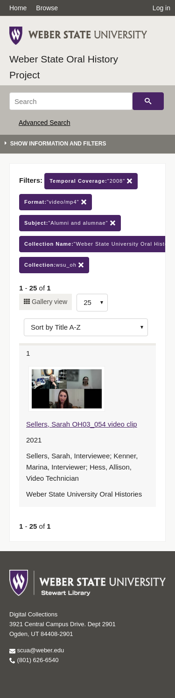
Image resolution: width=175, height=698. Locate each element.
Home (18, 8)
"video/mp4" (55, 202)
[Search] (71, 101)
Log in (161, 8)
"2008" (91, 181)
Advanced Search (44, 122)
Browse (47, 8)
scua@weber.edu (36, 650)
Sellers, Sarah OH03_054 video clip (81, 424)
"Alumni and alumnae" (70, 223)
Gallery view (48, 301)
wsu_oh (54, 265)
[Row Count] (92, 302)
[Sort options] (86, 327)
